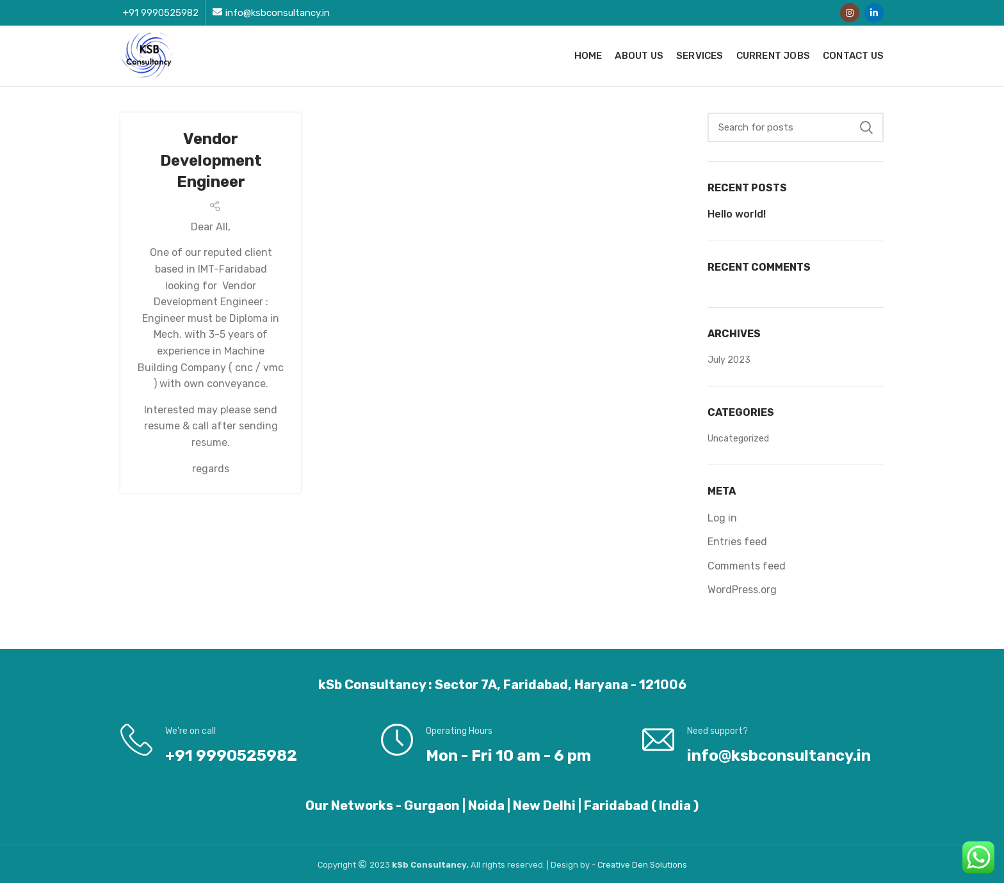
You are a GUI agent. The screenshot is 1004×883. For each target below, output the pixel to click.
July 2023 (729, 359)
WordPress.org (742, 590)
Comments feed (747, 566)
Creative (614, 865)
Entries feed (737, 542)
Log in (722, 518)
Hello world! (737, 214)
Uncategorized (738, 438)
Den (641, 865)
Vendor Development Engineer (211, 160)
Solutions (668, 865)
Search (866, 127)
